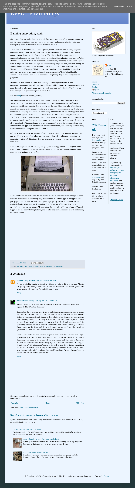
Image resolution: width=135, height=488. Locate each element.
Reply (19, 293)
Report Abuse (116, 200)
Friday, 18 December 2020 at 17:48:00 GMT (39, 280)
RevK (109, 66)
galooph (20, 280)
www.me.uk (96, 177)
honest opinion (97, 140)
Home (48, 403)
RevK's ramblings (34, 12)
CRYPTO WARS (33, 266)
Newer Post (15, 403)
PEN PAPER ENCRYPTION (53, 266)
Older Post (80, 403)
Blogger (107, 476)
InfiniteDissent (22, 301)
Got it (129, 6)
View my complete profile (101, 93)
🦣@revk (95, 90)
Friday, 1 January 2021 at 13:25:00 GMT (44, 301)
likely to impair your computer (117, 172)
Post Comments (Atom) (29, 407)
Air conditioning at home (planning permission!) (41, 439)
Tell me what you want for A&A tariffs (27, 430)
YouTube (95, 84)
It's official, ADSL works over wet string (38, 452)
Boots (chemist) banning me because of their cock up (34, 415)
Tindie (94, 82)
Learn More (118, 6)
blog (19, 95)
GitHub (95, 87)
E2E (41, 266)
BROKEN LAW (22, 266)
